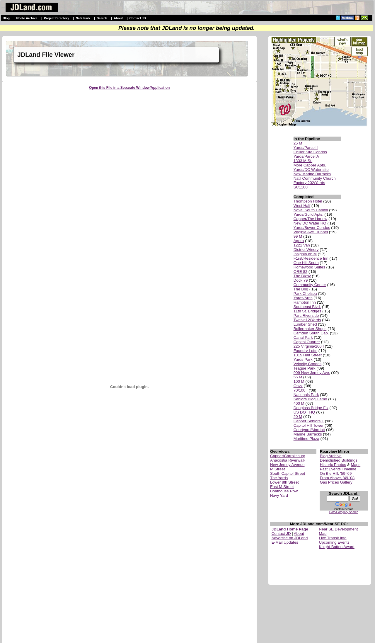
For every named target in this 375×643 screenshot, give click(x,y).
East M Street (282, 486)
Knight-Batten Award (336, 547)
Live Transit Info (333, 538)
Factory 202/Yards (309, 183)
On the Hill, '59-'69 (336, 473)
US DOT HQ (304, 412)
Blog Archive (331, 456)
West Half (302, 205)
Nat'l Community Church (315, 178)
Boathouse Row (284, 491)
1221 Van (302, 245)
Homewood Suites (309, 267)
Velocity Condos (308, 364)
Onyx (298, 386)
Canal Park (303, 337)
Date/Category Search (343, 512)
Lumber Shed (305, 324)
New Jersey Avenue (287, 464)
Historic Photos (333, 464)
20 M (298, 416)
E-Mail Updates (285, 542)
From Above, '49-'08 (337, 478)
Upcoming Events (334, 542)
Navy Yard (279, 495)
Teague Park (305, 368)
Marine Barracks (308, 434)
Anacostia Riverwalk (287, 460)
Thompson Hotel (308, 201)
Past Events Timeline (338, 469)
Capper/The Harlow (311, 219)
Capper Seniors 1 (309, 421)
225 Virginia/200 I (309, 346)
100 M (299, 381)
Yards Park (303, 359)
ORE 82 (300, 271)
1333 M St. (303, 161)
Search (102, 18)
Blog (6, 18)
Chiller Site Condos (310, 152)
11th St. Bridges (307, 311)
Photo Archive (27, 18)
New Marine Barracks (312, 174)
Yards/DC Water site (311, 169)
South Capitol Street (287, 473)
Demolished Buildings (338, 460)
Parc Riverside (306, 315)
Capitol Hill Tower (309, 425)
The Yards (279, 478)
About (118, 18)
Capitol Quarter (307, 342)
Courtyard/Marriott (309, 430)
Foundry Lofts (306, 350)
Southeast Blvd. (307, 307)
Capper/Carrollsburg (287, 456)
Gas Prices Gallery (336, 482)
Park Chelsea (305, 293)
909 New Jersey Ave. (312, 372)
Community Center (310, 285)
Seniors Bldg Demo (310, 399)
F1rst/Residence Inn (311, 258)
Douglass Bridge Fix (311, 408)
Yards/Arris (303, 298)
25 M (298, 143)
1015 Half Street (308, 355)
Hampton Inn (305, 302)
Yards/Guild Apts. (308, 214)
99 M (298, 236)
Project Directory (56, 18)
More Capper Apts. (310, 165)
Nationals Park (306, 394)
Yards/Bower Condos (312, 227)
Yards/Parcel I (306, 147)
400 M (299, 403)
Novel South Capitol (311, 210)
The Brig (301, 289)
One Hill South (306, 263)
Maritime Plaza (306, 438)
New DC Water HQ (310, 223)
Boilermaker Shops (310, 328)
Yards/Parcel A (306, 156)
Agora (299, 241)
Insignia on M (305, 254)
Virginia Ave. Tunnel (311, 232)
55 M (298, 377)
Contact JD (137, 18)
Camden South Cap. (311, 333)
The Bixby (302, 276)
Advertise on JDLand (290, 538)
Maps (356, 464)
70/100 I (301, 390)
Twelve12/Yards (307, 320)
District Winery (306, 249)
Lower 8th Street (284, 482)
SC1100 (301, 187)
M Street (277, 469)
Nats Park (83, 18)
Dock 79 (301, 280)
